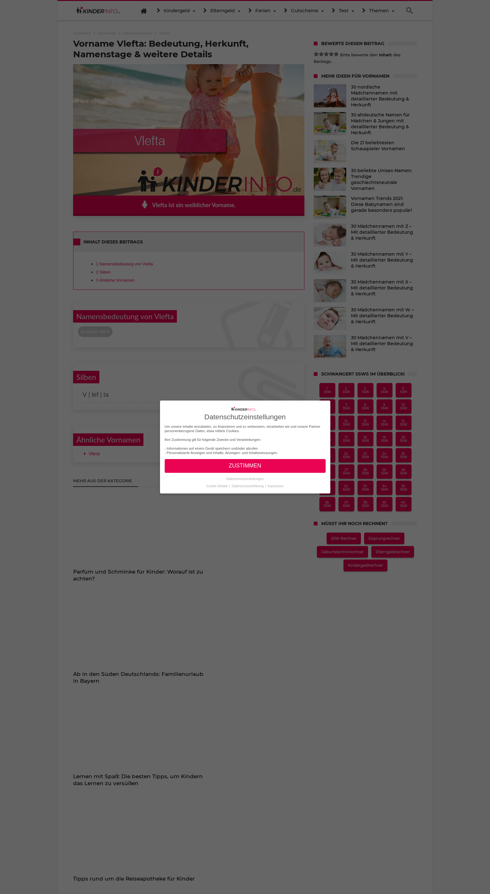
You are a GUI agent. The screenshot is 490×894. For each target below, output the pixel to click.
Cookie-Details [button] (217, 486)
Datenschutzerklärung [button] (248, 486)
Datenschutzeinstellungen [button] (245, 479)
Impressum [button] (276, 486)
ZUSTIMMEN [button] (245, 465)
